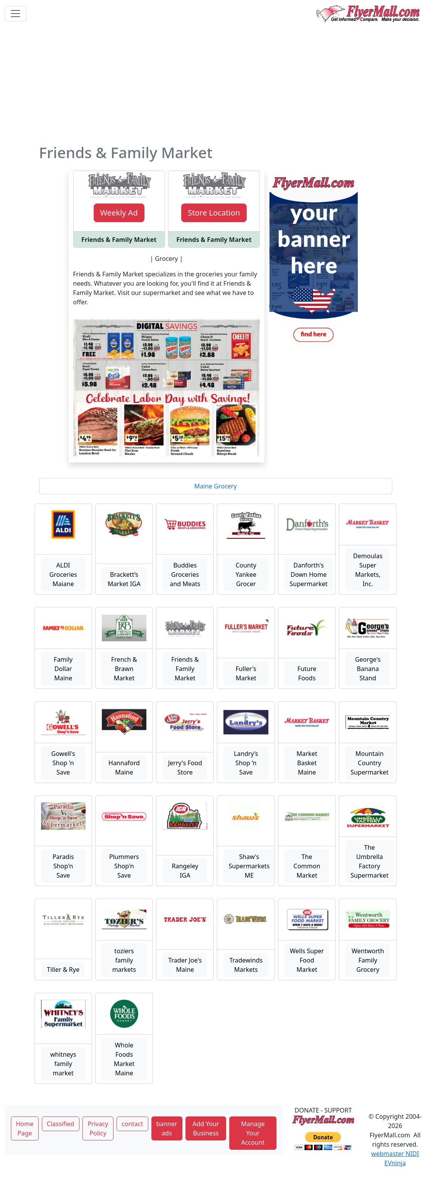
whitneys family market (63, 1063)
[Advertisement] (215, 85)
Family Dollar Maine (63, 668)
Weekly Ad (119, 212)
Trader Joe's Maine (185, 965)
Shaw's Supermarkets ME (249, 866)
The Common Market (307, 866)
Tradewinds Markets (246, 965)
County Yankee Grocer (245, 574)
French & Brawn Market (124, 668)
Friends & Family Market (185, 668)
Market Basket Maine (307, 762)
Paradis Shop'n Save (63, 866)
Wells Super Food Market (307, 960)
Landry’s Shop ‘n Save (246, 762)
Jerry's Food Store (185, 767)
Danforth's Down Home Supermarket (309, 574)
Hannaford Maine (124, 767)
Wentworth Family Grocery (368, 960)
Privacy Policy (98, 1128)
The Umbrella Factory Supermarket (369, 861)
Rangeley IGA (185, 871)
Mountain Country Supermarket (369, 762)
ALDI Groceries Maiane (63, 574)
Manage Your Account (252, 1133)
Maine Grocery (215, 486)
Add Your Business (205, 1128)
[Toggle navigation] (15, 13)
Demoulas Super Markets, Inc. (368, 570)
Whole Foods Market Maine (124, 1059)
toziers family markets (124, 960)
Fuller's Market (245, 673)
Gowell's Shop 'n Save (63, 762)
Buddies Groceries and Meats (185, 574)
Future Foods (306, 673)
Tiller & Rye (63, 969)
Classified (60, 1124)
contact (132, 1124)
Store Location (214, 212)
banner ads (166, 1128)
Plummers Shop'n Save (124, 866)
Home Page (25, 1128)
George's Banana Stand (368, 668)
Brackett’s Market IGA (124, 579)
